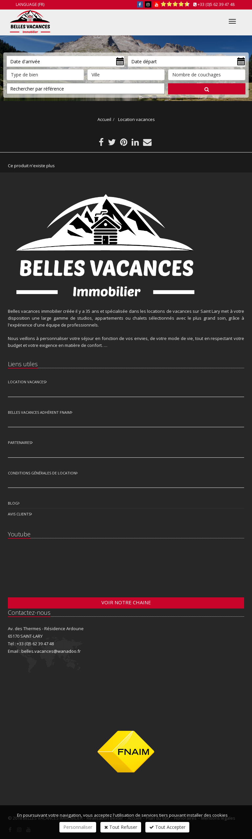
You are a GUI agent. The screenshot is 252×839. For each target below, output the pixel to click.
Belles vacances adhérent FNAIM (39, 412)
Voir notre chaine (126, 602)
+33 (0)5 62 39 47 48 (216, 4)
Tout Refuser (120, 827)
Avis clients (19, 513)
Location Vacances (26, 381)
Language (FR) (30, 4)
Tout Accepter (167, 827)
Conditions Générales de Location (42, 472)
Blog (13, 503)
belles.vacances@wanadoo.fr (51, 651)
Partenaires (19, 442)
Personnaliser (77, 827)
